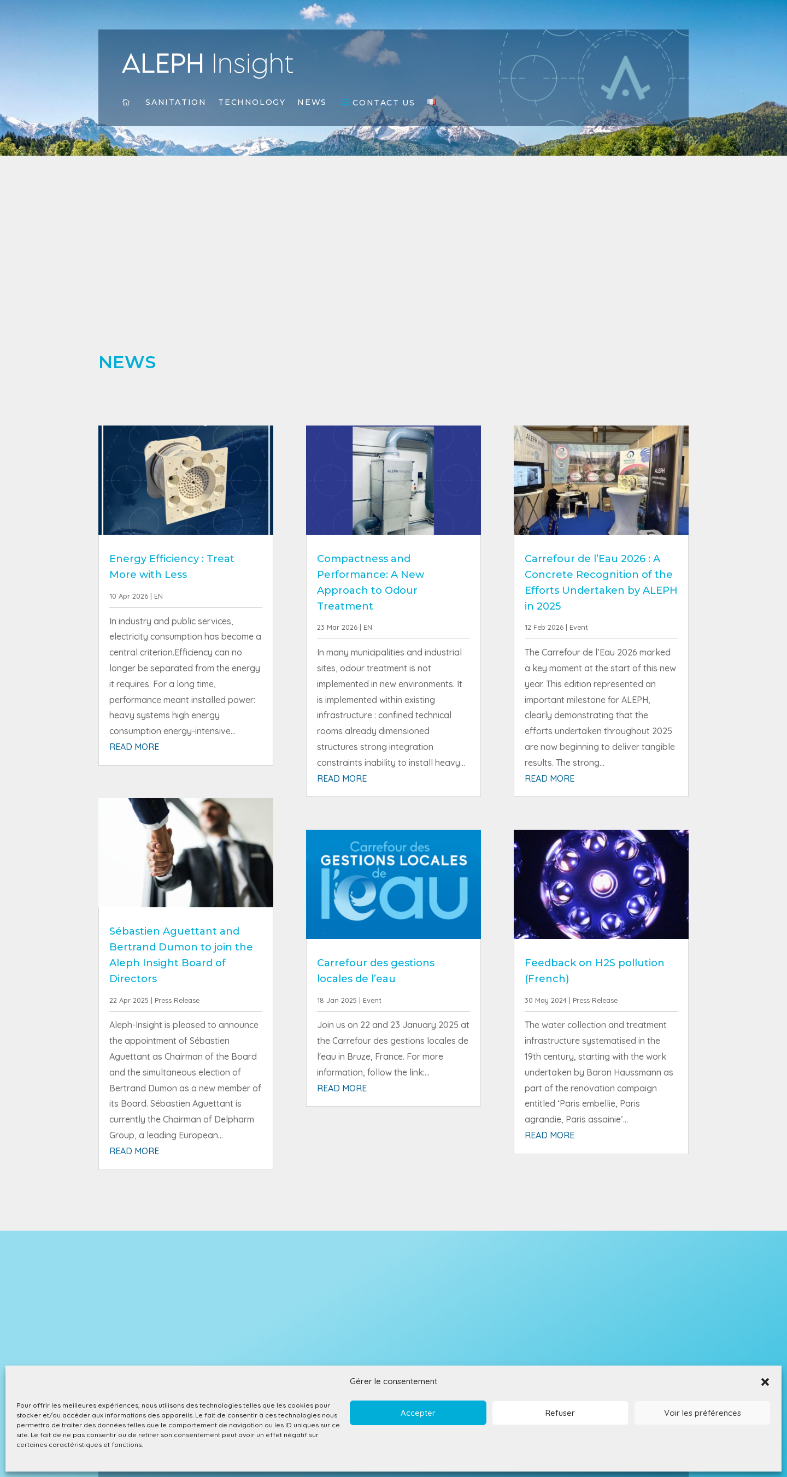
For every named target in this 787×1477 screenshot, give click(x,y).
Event (372, 1000)
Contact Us (384, 103)
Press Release (177, 1000)
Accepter (418, 1413)
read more (134, 746)
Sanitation (175, 102)
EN (158, 596)
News (311, 102)
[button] (765, 1381)
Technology (251, 102)
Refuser (560, 1413)
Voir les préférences (702, 1413)
